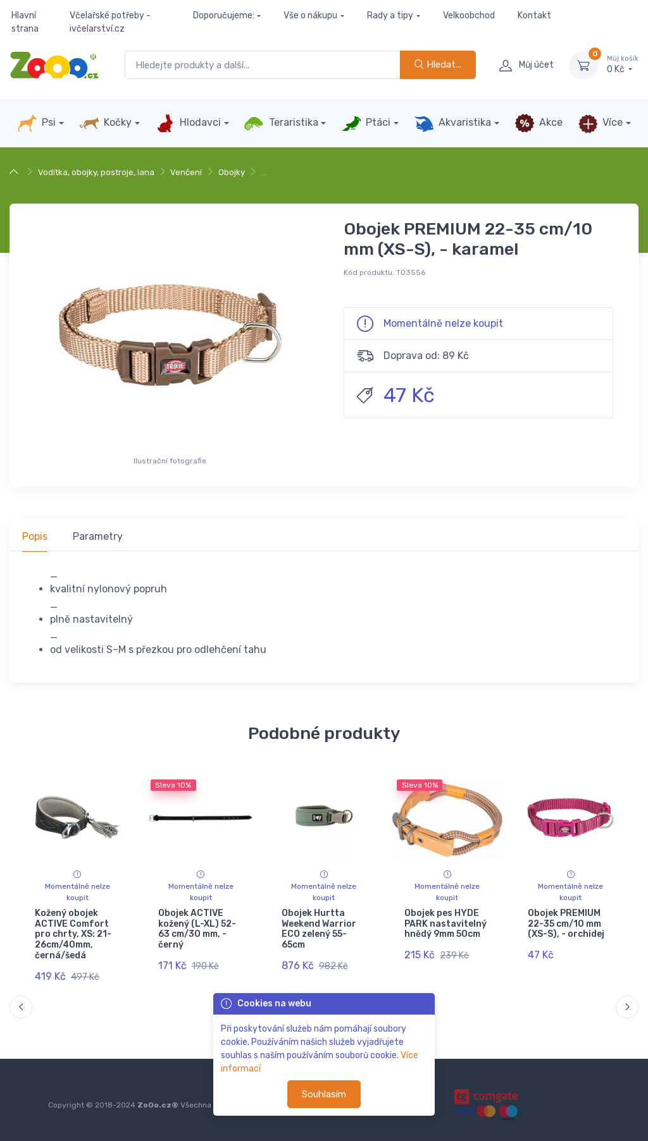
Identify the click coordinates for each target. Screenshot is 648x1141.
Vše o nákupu (310, 15)
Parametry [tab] (98, 536)
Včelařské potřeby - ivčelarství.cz (110, 22)
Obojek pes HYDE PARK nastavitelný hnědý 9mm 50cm (445, 924)
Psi (36, 123)
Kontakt (534, 15)
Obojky (231, 172)
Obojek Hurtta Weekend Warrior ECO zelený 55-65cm (319, 929)
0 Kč (623, 64)
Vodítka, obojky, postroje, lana (96, 172)
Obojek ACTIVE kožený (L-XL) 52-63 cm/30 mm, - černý (197, 929)
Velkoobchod (469, 15)
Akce (538, 123)
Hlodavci (188, 123)
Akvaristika (452, 123)
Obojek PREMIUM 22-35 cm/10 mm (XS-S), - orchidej (566, 924)
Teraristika (281, 123)
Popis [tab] (34, 536)
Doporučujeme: (223, 15)
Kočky (105, 123)
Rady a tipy (390, 15)
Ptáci (365, 123)
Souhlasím (324, 1094)
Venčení (186, 172)
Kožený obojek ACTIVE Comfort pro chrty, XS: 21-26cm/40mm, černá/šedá (73, 934)
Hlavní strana (25, 22)
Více (600, 123)
